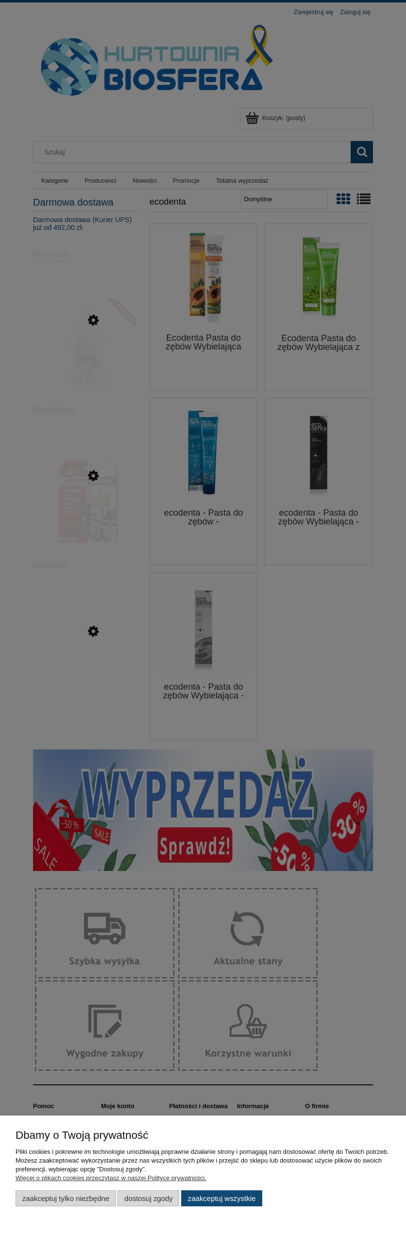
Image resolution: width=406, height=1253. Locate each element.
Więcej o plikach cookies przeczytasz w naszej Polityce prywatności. (111, 1178)
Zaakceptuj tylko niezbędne (65, 1198)
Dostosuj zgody (148, 1198)
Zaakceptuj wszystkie (221, 1198)
